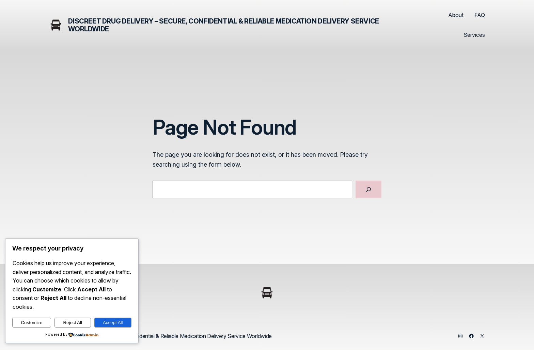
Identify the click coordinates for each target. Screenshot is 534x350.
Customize (31, 322)
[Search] (368, 189)
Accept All (113, 322)
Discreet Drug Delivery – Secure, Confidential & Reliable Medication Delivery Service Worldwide (223, 25)
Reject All (72, 322)
